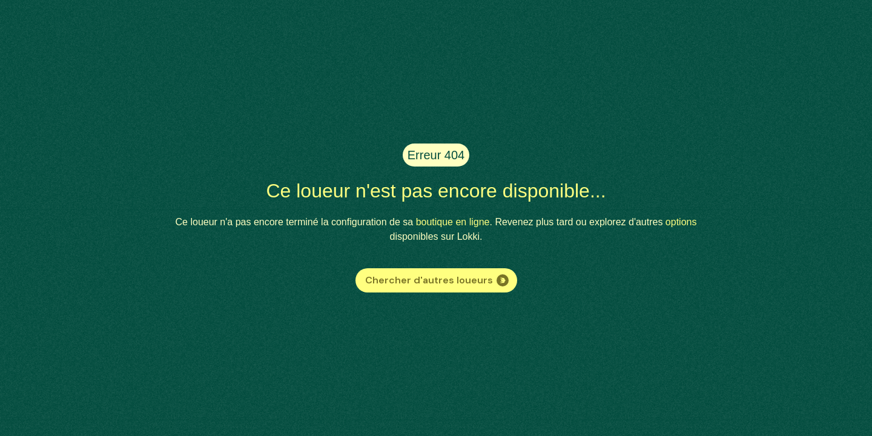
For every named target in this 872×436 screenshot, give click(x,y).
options (681, 222)
